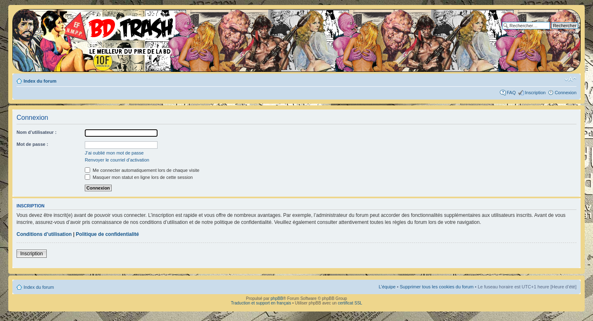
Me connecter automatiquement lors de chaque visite (142, 170)
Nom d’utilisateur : (37, 132)
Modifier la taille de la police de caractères (570, 79)
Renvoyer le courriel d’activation (117, 159)
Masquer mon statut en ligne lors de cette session (139, 177)
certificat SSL (350, 303)
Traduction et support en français (261, 303)
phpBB (276, 298)
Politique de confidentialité (107, 234)
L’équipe (387, 286)
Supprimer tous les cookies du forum (437, 286)
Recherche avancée (558, 31)
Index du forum (40, 80)
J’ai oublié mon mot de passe (114, 152)
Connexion (565, 92)
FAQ (511, 92)
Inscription (535, 92)
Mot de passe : (32, 144)
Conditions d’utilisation (44, 234)
